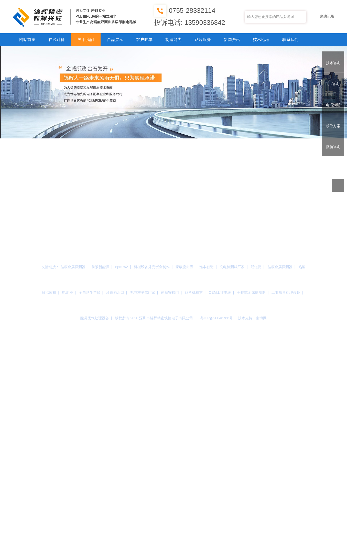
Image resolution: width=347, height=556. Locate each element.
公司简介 (44, 142)
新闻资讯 (232, 39)
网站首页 (27, 39)
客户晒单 (144, 39)
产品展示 (115, 39)
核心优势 (141, 142)
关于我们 (86, 39)
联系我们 (290, 39)
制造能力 (173, 39)
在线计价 (56, 39)
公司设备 (239, 142)
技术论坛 (261, 39)
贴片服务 (202, 39)
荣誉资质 (190, 142)
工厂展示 (93, 142)
